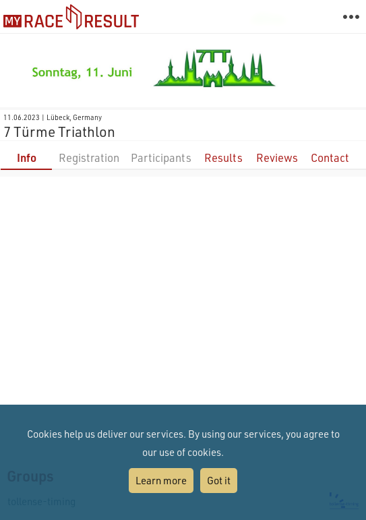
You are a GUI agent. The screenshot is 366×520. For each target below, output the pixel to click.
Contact (330, 157)
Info (26, 157)
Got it (219, 480)
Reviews (277, 157)
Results (223, 157)
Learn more (161, 480)
